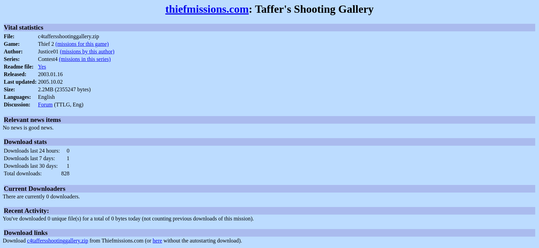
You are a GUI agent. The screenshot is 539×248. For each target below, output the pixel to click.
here (157, 241)
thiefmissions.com (207, 9)
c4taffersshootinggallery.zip (57, 241)
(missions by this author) (87, 51)
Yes (42, 67)
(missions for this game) (82, 44)
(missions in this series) (85, 59)
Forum (45, 104)
